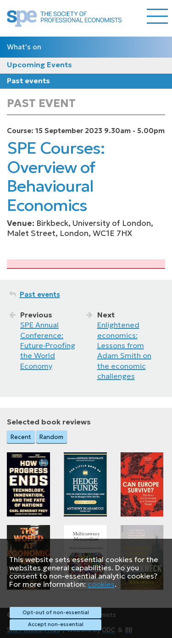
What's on (24, 47)
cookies (101, 584)
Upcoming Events (39, 64)
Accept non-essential (55, 624)
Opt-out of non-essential (55, 612)
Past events (28, 80)
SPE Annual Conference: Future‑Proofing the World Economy (47, 345)
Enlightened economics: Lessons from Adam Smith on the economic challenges (124, 350)
